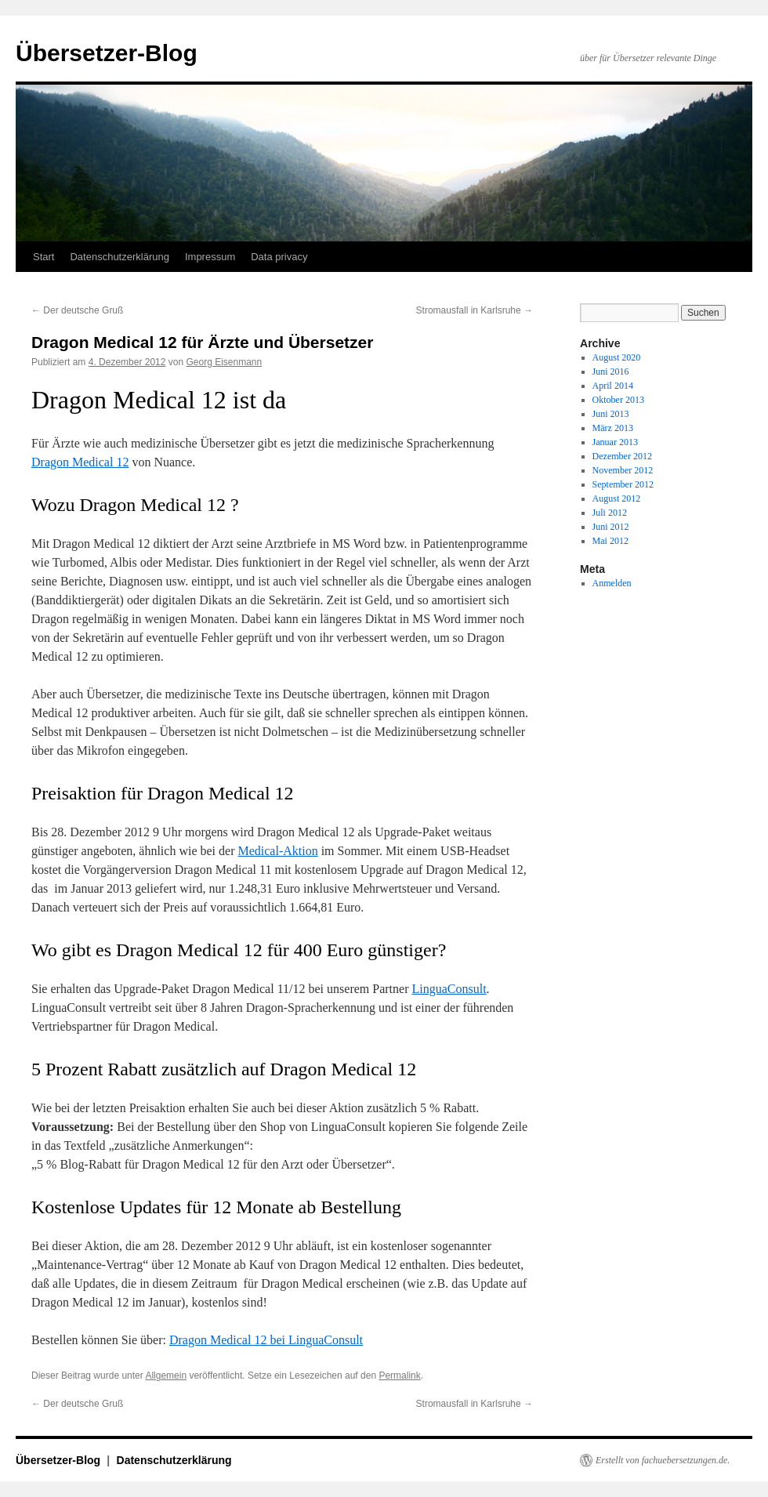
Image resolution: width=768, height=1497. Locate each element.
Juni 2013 (610, 413)
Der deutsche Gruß (77, 310)
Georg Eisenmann (224, 362)
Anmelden (612, 583)
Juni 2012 (610, 526)
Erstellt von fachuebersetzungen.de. (663, 1460)
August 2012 (616, 498)
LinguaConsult (448, 988)
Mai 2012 (610, 540)
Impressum (210, 257)
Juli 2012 (609, 512)
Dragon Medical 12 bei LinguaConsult (266, 1340)
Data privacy (279, 257)
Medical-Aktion (277, 850)
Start (43, 257)
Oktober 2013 (618, 399)
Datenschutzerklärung (119, 257)
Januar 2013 (615, 442)
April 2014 (612, 385)
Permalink (399, 1375)
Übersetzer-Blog (106, 53)
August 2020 (616, 357)
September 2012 (623, 484)
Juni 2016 (610, 371)
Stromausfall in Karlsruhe (474, 310)
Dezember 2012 (622, 456)
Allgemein (166, 1375)
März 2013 (612, 427)
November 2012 (623, 470)
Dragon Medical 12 (80, 462)
